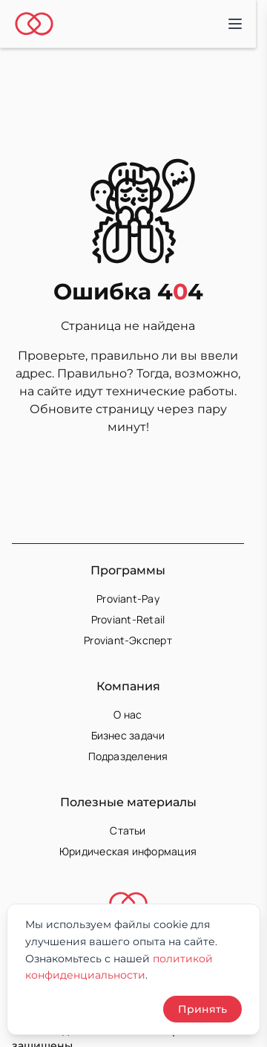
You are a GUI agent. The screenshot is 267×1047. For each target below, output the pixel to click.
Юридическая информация (128, 851)
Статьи (127, 830)
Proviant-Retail (128, 619)
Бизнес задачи (128, 735)
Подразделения (128, 756)
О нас (127, 714)
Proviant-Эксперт (128, 640)
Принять (202, 1009)
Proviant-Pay (127, 598)
